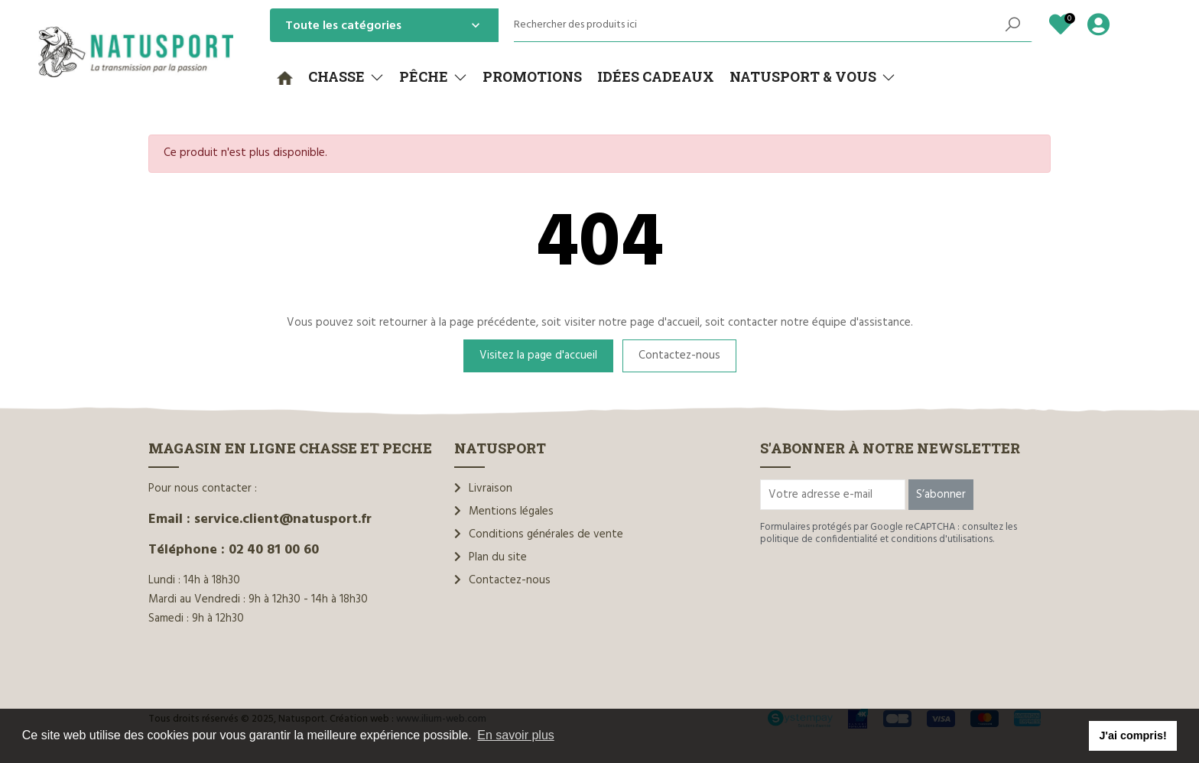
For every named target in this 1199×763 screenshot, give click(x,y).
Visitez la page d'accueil (538, 355)
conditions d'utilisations (942, 539)
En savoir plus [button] (515, 735)
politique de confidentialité (819, 539)
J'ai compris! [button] (1132, 735)
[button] (346, 77)
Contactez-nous (679, 355)
